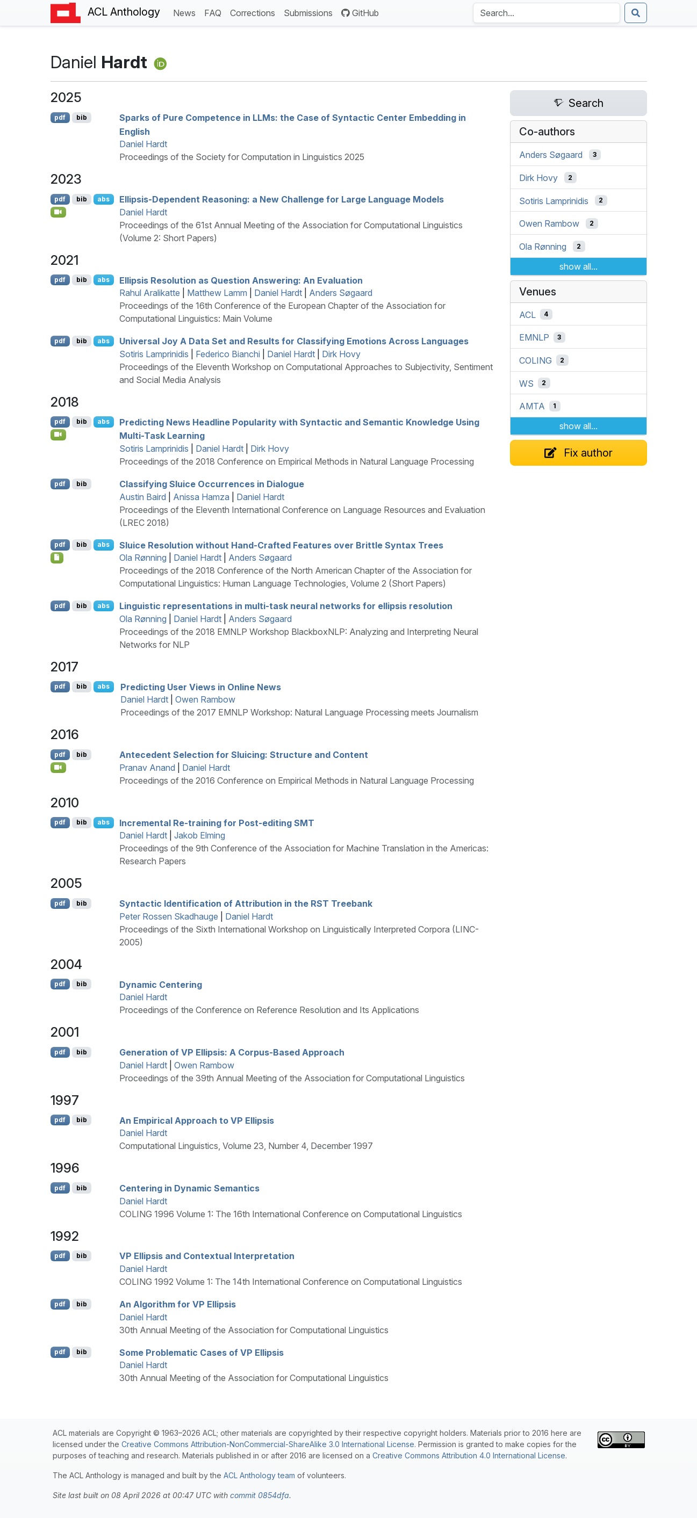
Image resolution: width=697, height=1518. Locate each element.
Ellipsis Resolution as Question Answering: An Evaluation (241, 279)
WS (526, 383)
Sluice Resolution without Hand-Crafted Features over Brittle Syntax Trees (281, 544)
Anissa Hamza (201, 496)
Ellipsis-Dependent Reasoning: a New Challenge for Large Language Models (281, 199)
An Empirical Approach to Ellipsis (196, 1120)
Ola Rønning (143, 557)
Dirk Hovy (341, 354)
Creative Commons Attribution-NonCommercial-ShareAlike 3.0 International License (267, 1444)
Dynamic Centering (160, 984)
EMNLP (534, 337)
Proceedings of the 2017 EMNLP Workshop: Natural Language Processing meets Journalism (299, 712)
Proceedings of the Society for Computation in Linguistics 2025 (241, 156)
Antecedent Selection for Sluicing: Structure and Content (243, 754)
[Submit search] (635, 13)
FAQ (215, 12)
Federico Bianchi (228, 354)
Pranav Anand (147, 767)
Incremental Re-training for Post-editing (216, 822)
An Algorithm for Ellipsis (177, 1304)
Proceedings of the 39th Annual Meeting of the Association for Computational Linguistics (292, 1078)
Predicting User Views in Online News (200, 686)
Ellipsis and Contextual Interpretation (206, 1255)
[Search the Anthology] (546, 13)
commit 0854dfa (259, 1495)
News (186, 12)
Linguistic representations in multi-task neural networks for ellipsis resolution (285, 606)
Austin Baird (142, 496)
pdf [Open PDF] (60, 117)
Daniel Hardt (143, 144)
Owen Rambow (205, 699)
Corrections (254, 12)
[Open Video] (59, 212)
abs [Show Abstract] (103, 199)
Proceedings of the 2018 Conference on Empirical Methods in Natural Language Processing (296, 461)
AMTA (532, 406)
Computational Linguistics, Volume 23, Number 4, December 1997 (246, 1145)
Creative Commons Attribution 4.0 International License (468, 1455)
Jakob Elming (199, 835)
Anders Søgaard (340, 292)
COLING (535, 360)
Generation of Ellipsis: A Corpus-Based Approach (231, 1052)
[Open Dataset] (57, 557)
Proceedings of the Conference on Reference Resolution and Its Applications (269, 1009)
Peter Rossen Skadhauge (168, 916)
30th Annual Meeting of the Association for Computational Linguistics (254, 1330)
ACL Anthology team (259, 1475)
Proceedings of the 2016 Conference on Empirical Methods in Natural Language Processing (296, 780)
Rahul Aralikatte (149, 292)
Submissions (310, 12)
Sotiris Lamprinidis (154, 354)
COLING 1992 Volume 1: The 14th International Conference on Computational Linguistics (290, 1281)
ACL (527, 314)
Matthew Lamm (217, 292)
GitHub (360, 13)
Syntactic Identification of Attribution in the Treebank (245, 903)
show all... (578, 266)
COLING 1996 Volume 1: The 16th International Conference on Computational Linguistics (290, 1214)
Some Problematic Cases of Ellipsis (201, 1352)
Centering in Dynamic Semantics (189, 1188)
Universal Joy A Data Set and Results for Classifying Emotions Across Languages (294, 341)
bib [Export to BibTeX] (81, 117)
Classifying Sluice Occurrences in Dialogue (211, 484)
